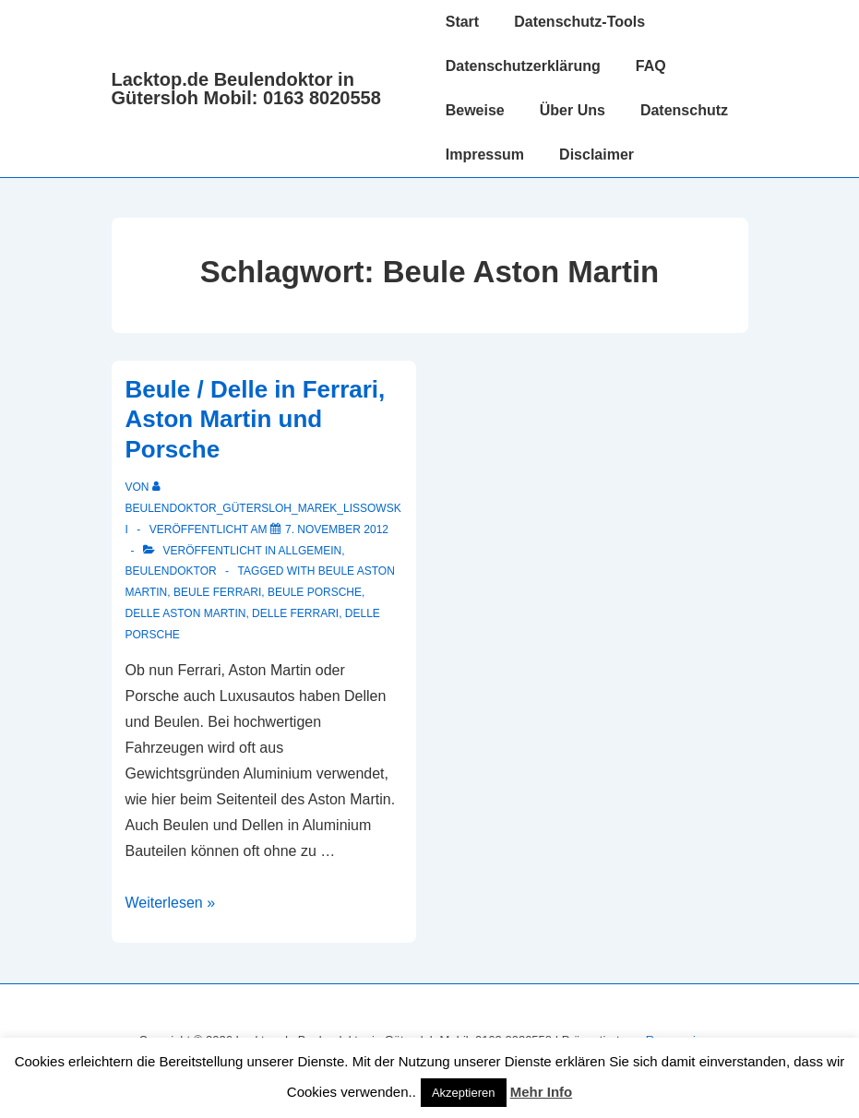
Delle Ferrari (295, 613)
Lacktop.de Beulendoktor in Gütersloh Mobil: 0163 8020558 (246, 88)
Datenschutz (684, 110)
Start (462, 22)
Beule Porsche (315, 592)
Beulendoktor (171, 571)
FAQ (651, 66)
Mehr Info (541, 1092)
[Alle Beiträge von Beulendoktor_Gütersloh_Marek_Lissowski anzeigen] (263, 508)
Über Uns (572, 110)
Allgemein (310, 550)
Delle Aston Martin (185, 613)
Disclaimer (596, 154)
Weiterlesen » (170, 902)
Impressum (485, 154)
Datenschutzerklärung (523, 66)
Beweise (475, 110)
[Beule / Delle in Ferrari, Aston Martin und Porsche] (336, 529)
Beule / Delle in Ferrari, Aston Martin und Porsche (255, 419)
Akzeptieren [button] (463, 1093)
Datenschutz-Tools (579, 22)
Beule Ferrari (217, 592)
